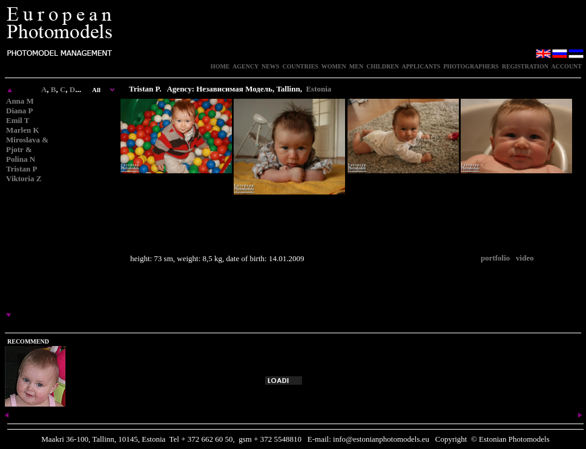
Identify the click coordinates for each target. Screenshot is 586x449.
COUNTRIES (300, 66)
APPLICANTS (421, 66)
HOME (220, 66)
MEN (356, 66)
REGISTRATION (525, 66)
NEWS (270, 66)
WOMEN (333, 66)
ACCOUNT (566, 66)
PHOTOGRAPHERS (471, 66)
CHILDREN (382, 66)
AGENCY (245, 66)
